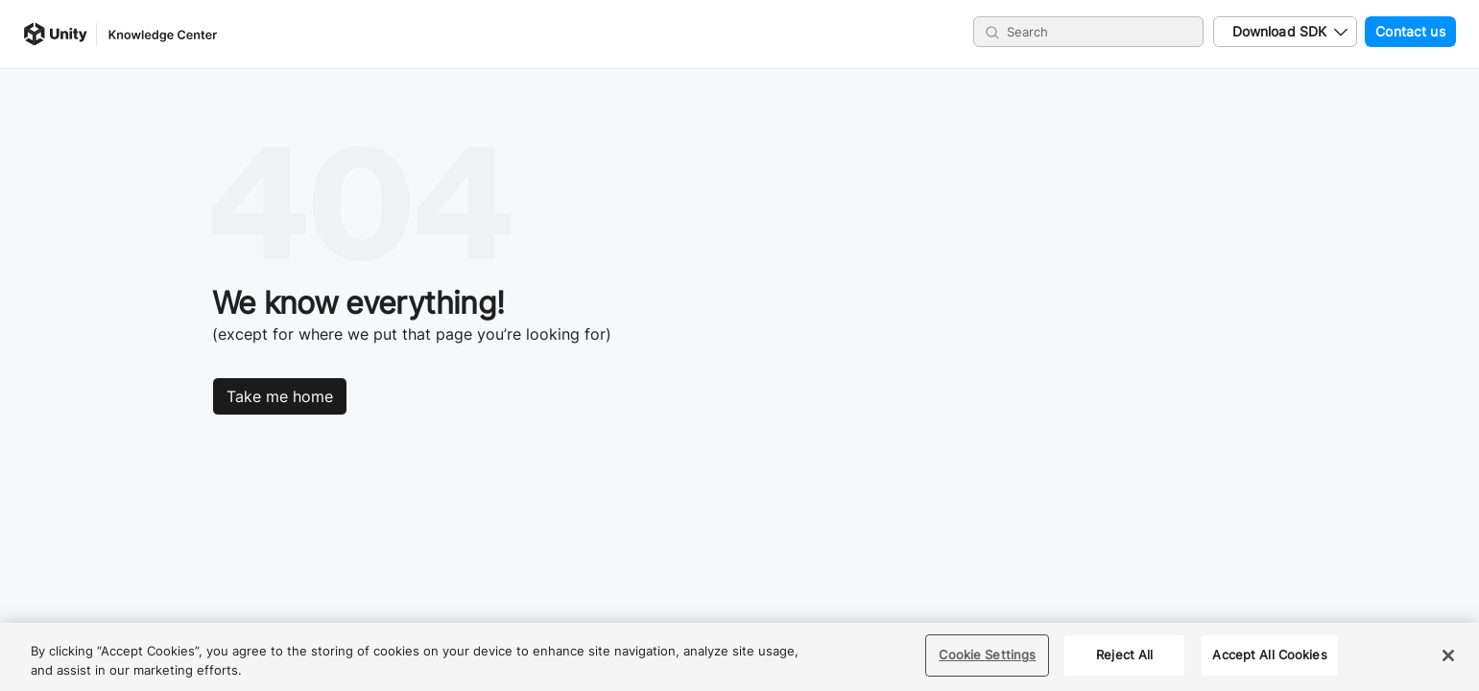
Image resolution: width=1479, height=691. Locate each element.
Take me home (280, 396)
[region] (739, 657)
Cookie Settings (987, 654)
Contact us (1405, 31)
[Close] (1448, 655)
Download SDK (1279, 31)
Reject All (1124, 654)
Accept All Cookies (1269, 654)
